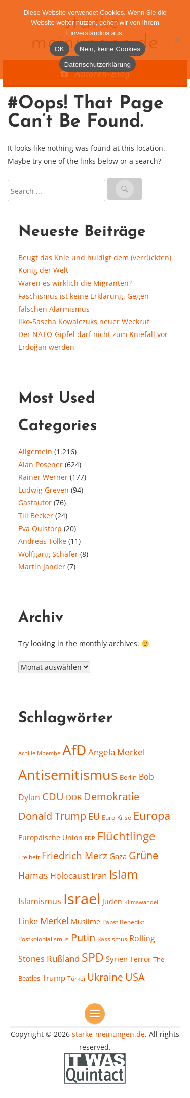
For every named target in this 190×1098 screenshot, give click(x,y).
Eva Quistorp (40, 528)
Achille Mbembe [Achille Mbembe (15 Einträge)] (39, 753)
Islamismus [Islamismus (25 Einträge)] (39, 901)
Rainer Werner (43, 477)
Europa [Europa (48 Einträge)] (151, 815)
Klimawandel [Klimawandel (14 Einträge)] (141, 902)
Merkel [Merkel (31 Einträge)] (54, 920)
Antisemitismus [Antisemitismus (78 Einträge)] (68, 775)
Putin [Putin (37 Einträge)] (83, 937)
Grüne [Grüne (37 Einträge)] (143, 855)
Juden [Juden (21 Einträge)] (112, 901)
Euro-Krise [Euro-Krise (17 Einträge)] (116, 817)
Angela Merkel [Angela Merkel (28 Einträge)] (116, 752)
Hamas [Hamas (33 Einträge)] (33, 875)
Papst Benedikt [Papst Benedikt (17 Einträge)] (123, 922)
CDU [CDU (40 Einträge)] (53, 796)
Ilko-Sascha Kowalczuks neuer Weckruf (83, 321)
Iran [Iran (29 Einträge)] (99, 875)
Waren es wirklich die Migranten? (75, 283)
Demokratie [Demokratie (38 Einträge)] (111, 796)
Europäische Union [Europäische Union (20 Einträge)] (50, 837)
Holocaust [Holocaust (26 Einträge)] (69, 875)
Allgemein (35, 451)
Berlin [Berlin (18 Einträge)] (128, 777)
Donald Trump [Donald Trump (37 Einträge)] (52, 816)
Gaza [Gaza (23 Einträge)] (118, 856)
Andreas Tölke (42, 541)
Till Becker (35, 516)
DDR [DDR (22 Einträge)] (74, 797)
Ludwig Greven (43, 490)
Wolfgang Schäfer (48, 554)
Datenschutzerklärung (97, 64)
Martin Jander (41, 566)
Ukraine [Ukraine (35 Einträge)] (105, 977)
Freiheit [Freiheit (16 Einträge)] (29, 856)
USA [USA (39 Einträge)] (135, 977)
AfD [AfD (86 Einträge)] (74, 750)
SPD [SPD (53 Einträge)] (93, 957)
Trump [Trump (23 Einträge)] (53, 977)
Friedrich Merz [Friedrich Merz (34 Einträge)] (74, 855)
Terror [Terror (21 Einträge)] (140, 959)
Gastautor (35, 502)
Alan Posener (40, 464)
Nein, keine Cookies (110, 49)
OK (59, 49)
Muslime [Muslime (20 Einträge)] (85, 921)
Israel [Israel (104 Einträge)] (81, 899)
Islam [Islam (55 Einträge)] (123, 874)
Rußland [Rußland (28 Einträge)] (63, 958)
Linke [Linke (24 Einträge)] (28, 921)
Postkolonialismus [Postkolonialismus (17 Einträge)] (43, 939)
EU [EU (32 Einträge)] (94, 816)
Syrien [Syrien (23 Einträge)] (117, 959)
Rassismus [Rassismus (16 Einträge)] (112, 939)
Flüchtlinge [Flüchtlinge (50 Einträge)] (126, 836)
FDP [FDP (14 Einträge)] (90, 838)
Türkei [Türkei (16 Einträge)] (76, 978)
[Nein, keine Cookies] (177, 40)
